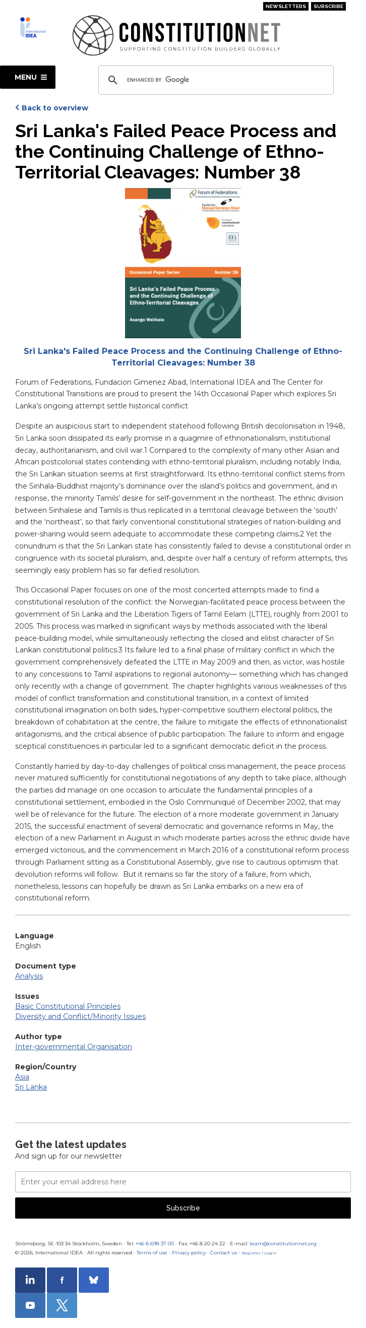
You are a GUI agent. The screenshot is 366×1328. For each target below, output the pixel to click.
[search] (214, 80)
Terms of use (152, 1252)
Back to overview (55, 107)
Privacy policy (189, 1252)
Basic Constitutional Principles (67, 1006)
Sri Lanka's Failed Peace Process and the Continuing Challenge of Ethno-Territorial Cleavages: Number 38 (183, 357)
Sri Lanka (31, 1087)
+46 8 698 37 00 (155, 1243)
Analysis (29, 976)
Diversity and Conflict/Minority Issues (80, 1016)
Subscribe (328, 6)
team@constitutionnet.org (283, 1243)
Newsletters (286, 6)
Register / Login (259, 1252)
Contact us (223, 1252)
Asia (22, 1076)
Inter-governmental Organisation (73, 1046)
